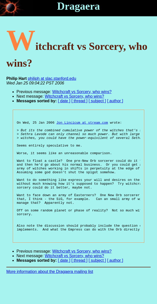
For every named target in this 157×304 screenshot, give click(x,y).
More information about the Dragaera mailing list (49, 295)
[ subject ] (97, 101)
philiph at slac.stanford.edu (52, 78)
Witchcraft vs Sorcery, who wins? (82, 92)
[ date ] (64, 101)
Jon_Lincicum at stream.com (82, 124)
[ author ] (115, 101)
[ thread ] (79, 101)
